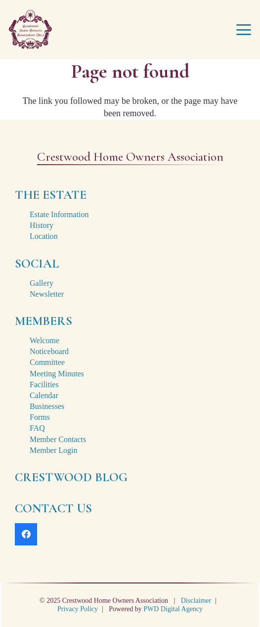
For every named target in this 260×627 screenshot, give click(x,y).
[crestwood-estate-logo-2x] (30, 29)
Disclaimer (196, 600)
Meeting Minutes (57, 373)
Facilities (44, 384)
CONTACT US (53, 508)
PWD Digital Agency (173, 609)
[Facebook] (26, 534)
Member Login (53, 450)
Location (44, 236)
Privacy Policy (77, 609)
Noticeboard (49, 351)
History (41, 225)
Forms (40, 417)
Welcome (44, 340)
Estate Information (59, 214)
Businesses (47, 406)
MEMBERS (43, 321)
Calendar (44, 395)
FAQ (37, 428)
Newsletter (47, 294)
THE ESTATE (51, 194)
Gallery (41, 283)
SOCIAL (37, 263)
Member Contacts (58, 439)
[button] (244, 29)
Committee (47, 362)
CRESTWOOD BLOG (71, 477)
